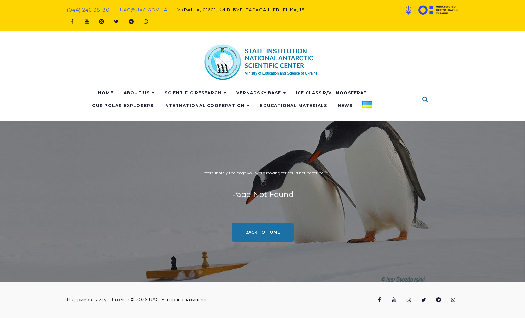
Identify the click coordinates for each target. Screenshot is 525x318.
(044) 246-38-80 (88, 10)
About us (167, 92)
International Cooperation (234, 105)
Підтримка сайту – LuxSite (98, 300)
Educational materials (324, 105)
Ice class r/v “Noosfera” (361, 92)
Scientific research (223, 92)
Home (136, 92)
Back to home (262, 232)
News (375, 105)
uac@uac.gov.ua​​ (143, 9)
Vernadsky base (289, 92)
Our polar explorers (153, 105)
